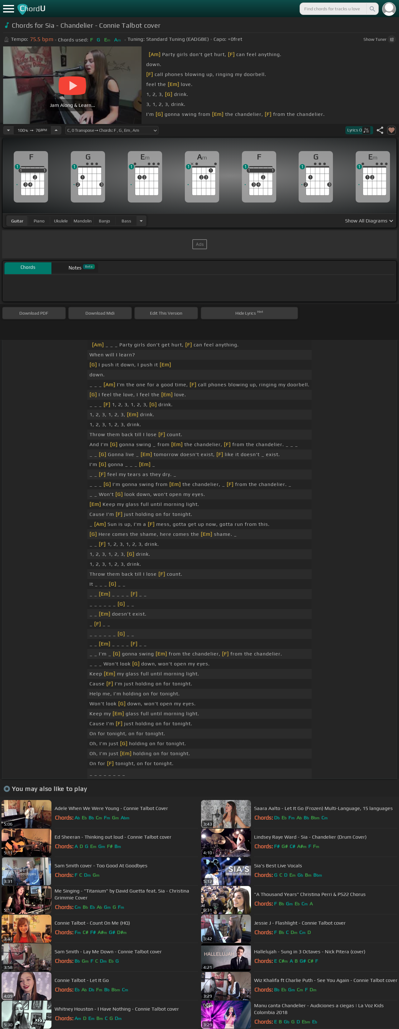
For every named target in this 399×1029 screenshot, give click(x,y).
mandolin (83, 220)
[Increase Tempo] (56, 130)
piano (39, 220)
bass (126, 220)
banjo (104, 220)
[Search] (371, 8)
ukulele (61, 220)
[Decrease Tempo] (8, 130)
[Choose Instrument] (141, 221)
